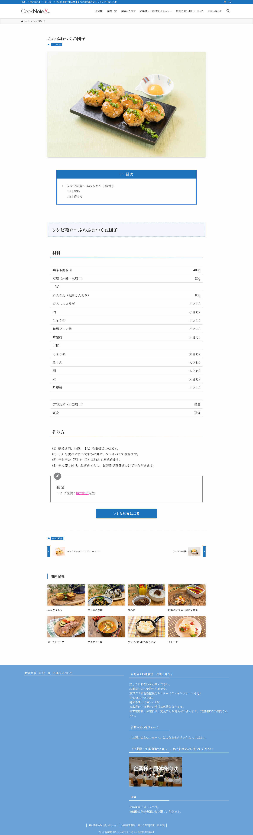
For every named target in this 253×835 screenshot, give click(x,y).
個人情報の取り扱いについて (103, 825)
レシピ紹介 (56, 44)
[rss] (229, 2)
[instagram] (225, 2)
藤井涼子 (82, 493)
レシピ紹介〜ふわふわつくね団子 (90, 185)
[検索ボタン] (228, 11)
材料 (77, 191)
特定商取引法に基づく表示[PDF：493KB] (143, 825)
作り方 (78, 196)
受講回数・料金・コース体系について (52, 674)
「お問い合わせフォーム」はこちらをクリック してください (167, 737)
